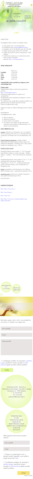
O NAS (16, 418)
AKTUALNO (16, 430)
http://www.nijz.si (5, 195)
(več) (16, 458)
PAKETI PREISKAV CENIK (16, 424)
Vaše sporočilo (16, 347)
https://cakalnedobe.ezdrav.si (9, 92)
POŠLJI (7, 370)
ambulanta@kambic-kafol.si (17, 14)
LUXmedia (30, 475)
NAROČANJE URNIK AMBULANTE (16, 421)
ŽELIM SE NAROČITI (27, 17)
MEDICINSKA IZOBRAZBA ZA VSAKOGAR (16, 427)
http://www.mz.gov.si (6, 192)
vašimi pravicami (15, 466)
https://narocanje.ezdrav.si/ (16, 59)
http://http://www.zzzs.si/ (8, 189)
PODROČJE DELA (16, 416)
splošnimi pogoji (8, 464)
